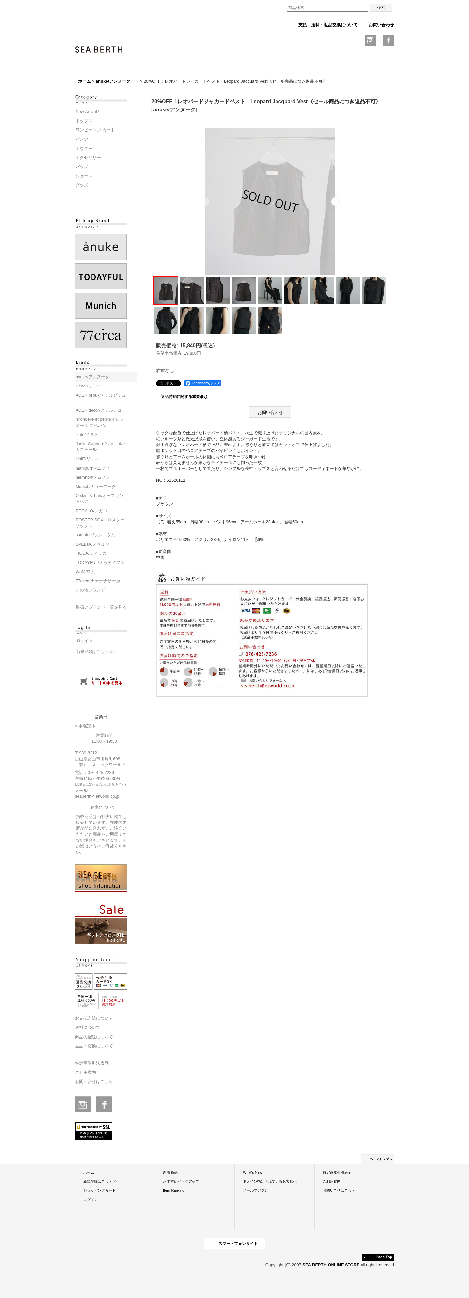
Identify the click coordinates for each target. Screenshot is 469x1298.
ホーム (88, 1172)
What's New (252, 1172)
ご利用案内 (85, 1072)
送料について (87, 1027)
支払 (302, 24)
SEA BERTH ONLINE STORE (331, 1264)
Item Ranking (173, 1190)
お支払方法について (94, 1018)
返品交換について (341, 24)
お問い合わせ (381, 24)
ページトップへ (380, 1159)
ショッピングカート (99, 1190)
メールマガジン (255, 1190)
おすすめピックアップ (181, 1181)
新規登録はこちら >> (95, 651)
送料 (315, 24)
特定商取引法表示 (92, 1063)
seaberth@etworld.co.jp (97, 796)
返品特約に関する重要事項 (184, 396)
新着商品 (170, 1172)
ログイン (84, 640)
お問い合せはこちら (94, 1081)
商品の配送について (94, 1036)
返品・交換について (94, 1045)
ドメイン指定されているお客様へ (270, 1181)
